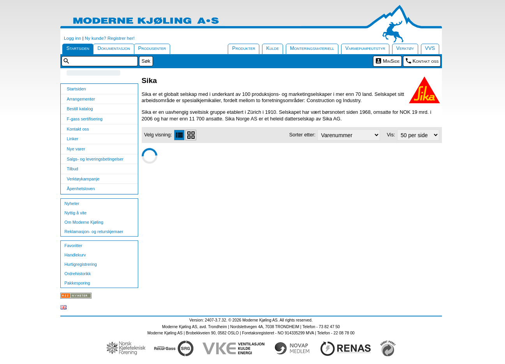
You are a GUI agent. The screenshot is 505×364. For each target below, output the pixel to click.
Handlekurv (75, 255)
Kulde (272, 48)
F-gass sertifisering (85, 119)
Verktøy (405, 48)
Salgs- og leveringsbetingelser (95, 159)
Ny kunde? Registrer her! (110, 38)
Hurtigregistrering (81, 264)
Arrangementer (81, 99)
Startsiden (78, 48)
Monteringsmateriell (312, 48)
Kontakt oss (426, 61)
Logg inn (72, 38)
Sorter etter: (302, 135)
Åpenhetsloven (81, 188)
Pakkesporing (77, 283)
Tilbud (72, 168)
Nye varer (76, 149)
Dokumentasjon (113, 48)
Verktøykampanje (83, 179)
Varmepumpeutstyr (365, 48)
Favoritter (74, 245)
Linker (73, 138)
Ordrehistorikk (78, 273)
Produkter (243, 48)
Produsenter (152, 48)
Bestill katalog (80, 108)
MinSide (391, 61)
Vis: (391, 135)
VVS (430, 48)
